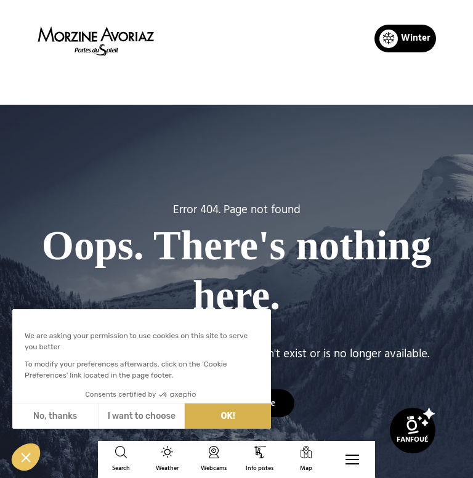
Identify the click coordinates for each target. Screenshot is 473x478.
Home (173, 84)
